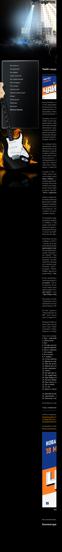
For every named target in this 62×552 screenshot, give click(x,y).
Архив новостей (15, 76)
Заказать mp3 (14, 89)
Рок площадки (15, 82)
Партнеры (13, 103)
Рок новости (14, 65)
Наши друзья (14, 99)
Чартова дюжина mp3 (17, 93)
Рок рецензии (15, 69)
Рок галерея (14, 86)
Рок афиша (14, 72)
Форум (12, 96)
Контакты (13, 106)
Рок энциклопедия (16, 79)
